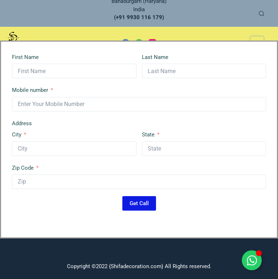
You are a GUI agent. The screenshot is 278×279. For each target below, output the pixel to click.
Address (22, 123)
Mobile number (30, 90)
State (148, 134)
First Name (25, 57)
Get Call (139, 203)
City (16, 134)
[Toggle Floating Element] (252, 264)
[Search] (261, 13)
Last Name (155, 57)
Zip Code (23, 168)
